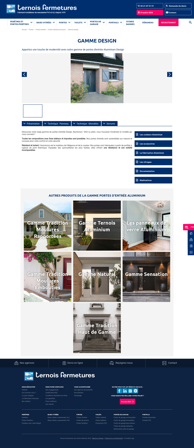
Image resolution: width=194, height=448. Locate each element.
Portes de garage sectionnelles (125, 417)
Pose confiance (51, 401)
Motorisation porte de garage (124, 429)
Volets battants (100, 420)
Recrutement (168, 22)
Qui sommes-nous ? (29, 393)
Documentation (147, 171)
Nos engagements (52, 390)
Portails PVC (146, 420)
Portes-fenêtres (27, 420)
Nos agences (24, 363)
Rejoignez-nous (121, 363)
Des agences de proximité (83, 390)
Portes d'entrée (81, 417)
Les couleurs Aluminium (151, 134)
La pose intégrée (28, 395)
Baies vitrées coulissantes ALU (59, 417)
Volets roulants (100, 417)
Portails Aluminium (149, 417)
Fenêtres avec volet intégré (31, 423)
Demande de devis (177, 6)
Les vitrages (146, 162)
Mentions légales (98, 438)
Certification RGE (51, 393)
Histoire (24, 390)
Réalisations (146, 180)
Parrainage (78, 395)
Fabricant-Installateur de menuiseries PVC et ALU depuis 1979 (41, 13)
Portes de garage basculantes (124, 423)
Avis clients (49, 404)
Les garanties (50, 398)
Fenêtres (25, 417)
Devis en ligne (72, 363)
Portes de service (82, 420)
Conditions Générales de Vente (56, 395)
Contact (172, 12)
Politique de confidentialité (114, 438)
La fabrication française (30, 398)
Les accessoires (147, 143)
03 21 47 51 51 (147, 6)
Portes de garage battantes (123, 426)
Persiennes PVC (101, 423)
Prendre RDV (146, 12)
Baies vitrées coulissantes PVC (59, 420)
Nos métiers (26, 401)
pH (133, 438)
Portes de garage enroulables (124, 420)
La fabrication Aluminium (152, 152)
